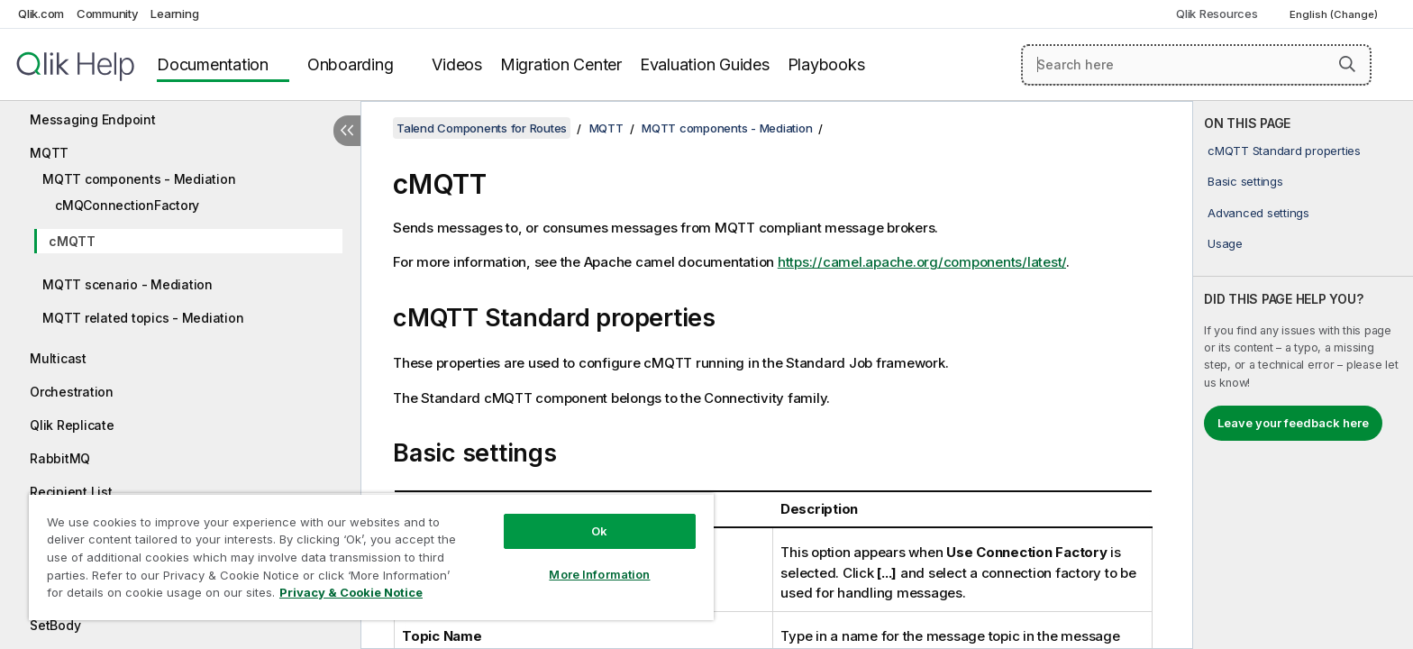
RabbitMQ (60, 458)
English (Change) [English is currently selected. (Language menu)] (1335, 14)
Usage (1225, 243)
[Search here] (1196, 65)
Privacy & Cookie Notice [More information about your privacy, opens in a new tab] (351, 592)
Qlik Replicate (72, 425)
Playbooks (826, 64)
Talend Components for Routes (482, 128)
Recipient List (71, 491)
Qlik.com (41, 13)
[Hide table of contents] (346, 130)
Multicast (58, 358)
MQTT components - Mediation (138, 179)
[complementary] (1303, 375)
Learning (174, 13)
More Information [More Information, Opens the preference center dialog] (599, 574)
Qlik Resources (1217, 13)
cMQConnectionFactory (127, 205)
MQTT (49, 152)
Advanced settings (1258, 213)
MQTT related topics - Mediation (142, 317)
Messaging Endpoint (93, 119)
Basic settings (1245, 181)
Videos (457, 64)
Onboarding (350, 64)
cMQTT (72, 241)
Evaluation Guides (705, 64)
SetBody (55, 625)
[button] (1347, 64)
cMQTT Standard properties (1284, 150)
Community (108, 13)
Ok (599, 531)
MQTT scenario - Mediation (127, 284)
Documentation (213, 64)
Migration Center (561, 64)
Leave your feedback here (1293, 423)
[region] (371, 556)
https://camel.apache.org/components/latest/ (922, 261)
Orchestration (72, 391)
